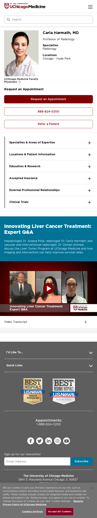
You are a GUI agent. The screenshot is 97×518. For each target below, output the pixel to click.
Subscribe (81, 461)
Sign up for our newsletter (22, 454)
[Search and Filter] (48, 19)
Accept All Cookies (59, 511)
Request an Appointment (48, 99)
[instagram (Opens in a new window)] (57, 440)
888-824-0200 (48, 111)
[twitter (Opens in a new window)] (39, 440)
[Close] (91, 488)
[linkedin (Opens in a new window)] (48, 440)
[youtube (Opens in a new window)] (66, 440)
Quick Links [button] (14, 365)
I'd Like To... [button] (14, 352)
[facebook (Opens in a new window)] (30, 440)
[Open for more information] (19, 81)
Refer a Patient (48, 124)
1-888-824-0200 (48, 422)
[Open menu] (90, 6)
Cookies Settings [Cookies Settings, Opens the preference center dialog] (32, 511)
